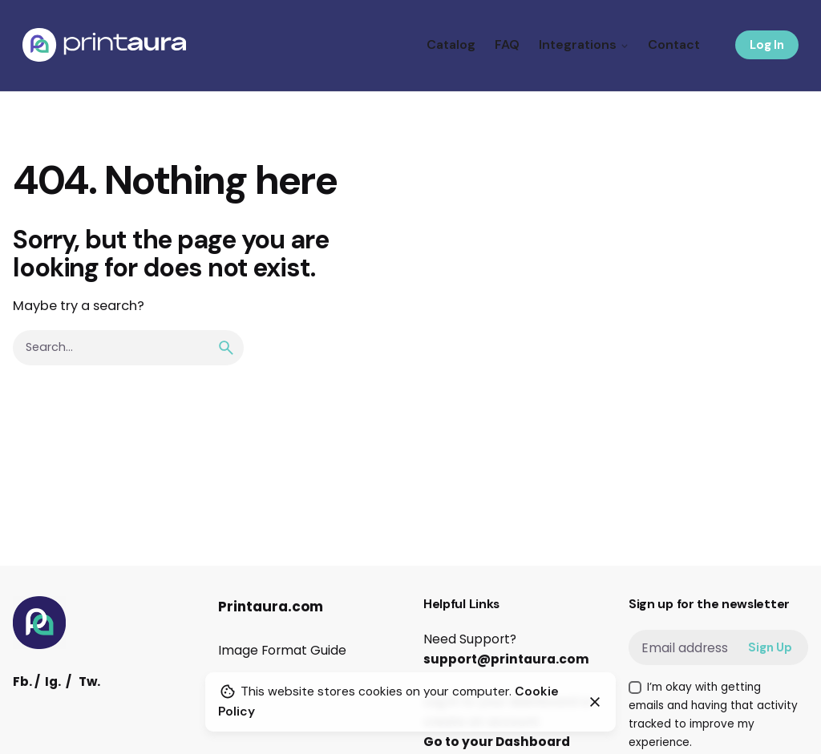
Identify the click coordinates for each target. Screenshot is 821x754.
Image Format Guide (282, 650)
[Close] (595, 702)
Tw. (89, 681)
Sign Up (770, 647)
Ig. (53, 681)
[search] (226, 347)
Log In (767, 45)
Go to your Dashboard (496, 741)
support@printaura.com (506, 659)
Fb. (22, 681)
